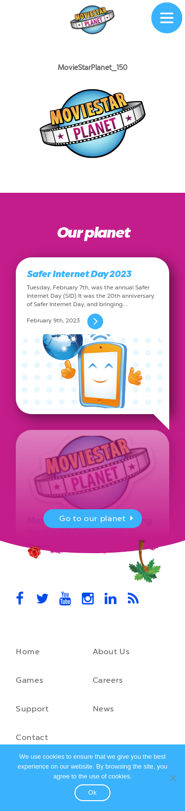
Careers (108, 680)
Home (28, 651)
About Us (111, 651)
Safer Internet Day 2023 (79, 274)
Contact (32, 737)
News (103, 708)
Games (29, 680)
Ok (92, 792)
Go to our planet (97, 520)
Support (32, 708)
